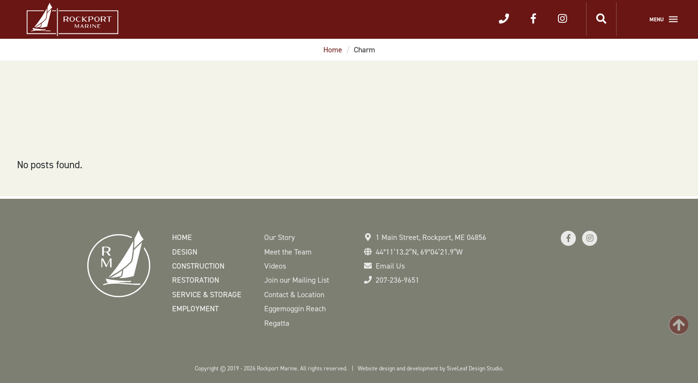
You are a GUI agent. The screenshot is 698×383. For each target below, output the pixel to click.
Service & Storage (206, 294)
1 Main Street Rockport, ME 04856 (431, 237)
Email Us (390, 266)
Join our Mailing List (296, 280)
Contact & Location (294, 294)
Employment (195, 308)
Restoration (195, 280)
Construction (198, 266)
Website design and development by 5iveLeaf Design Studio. (431, 368)
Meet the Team (288, 252)
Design (184, 252)
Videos (275, 266)
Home (332, 50)
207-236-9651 (397, 280)
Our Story (279, 237)
